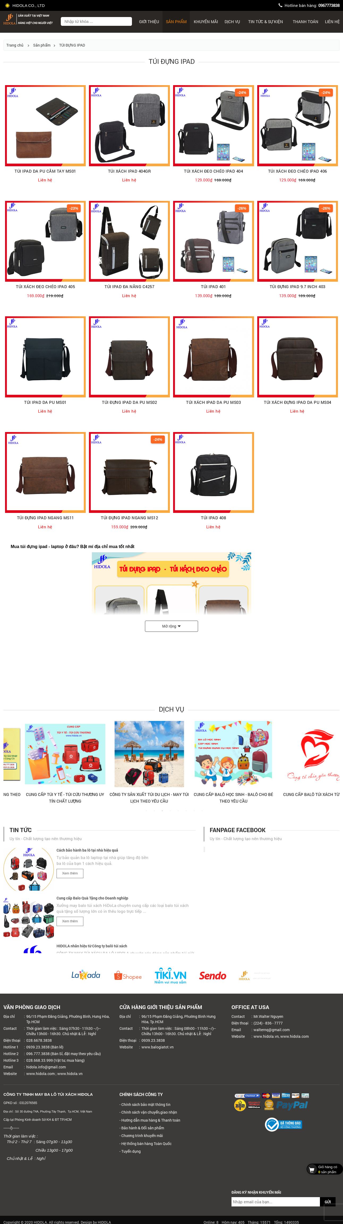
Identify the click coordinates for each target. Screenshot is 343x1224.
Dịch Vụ (232, 21)
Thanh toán (305, 21)
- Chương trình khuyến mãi (141, 1135)
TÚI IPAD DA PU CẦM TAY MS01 (45, 171)
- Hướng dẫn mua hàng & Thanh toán (149, 1120)
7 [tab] (194, 813)
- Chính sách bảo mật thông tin (144, 1104)
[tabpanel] (45, 764)
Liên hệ (332, 21)
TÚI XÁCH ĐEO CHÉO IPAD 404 (213, 171)
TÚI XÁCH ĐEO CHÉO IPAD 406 (297, 171)
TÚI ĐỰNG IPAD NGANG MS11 (45, 518)
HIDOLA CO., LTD (25, 5)
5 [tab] (178, 813)
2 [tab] (154, 813)
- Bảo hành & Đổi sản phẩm (141, 1127)
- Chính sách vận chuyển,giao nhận (148, 1112)
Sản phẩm (176, 21)
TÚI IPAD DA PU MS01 (45, 402)
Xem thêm (70, 876)
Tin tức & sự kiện (265, 21)
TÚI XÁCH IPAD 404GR (129, 171)
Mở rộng (169, 626)
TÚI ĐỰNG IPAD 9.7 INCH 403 (297, 286)
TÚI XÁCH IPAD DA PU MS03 (213, 402)
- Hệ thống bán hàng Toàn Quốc (145, 1143)
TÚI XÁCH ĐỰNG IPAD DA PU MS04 (297, 402)
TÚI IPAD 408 (213, 518)
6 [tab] (186, 813)
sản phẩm (323, 1169)
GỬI (328, 1201)
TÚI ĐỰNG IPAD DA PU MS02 (129, 402)
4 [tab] (170, 813)
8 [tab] (202, 813)
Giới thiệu (149, 21)
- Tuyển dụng (130, 1151)
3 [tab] (162, 813)
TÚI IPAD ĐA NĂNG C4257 (129, 286)
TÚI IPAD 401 (213, 286)
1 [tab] (146, 813)
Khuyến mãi (206, 21)
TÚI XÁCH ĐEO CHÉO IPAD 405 (45, 286)
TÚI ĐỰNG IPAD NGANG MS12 (129, 518)
